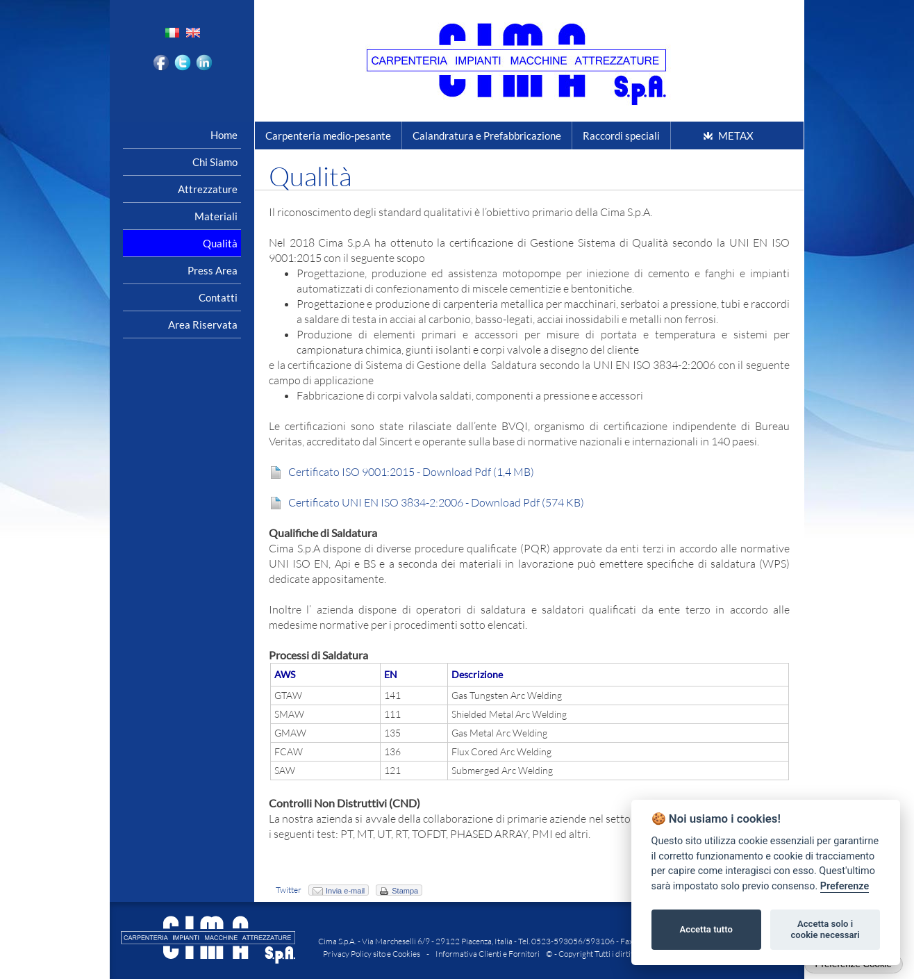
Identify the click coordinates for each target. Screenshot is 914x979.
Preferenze (844, 886)
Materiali (216, 216)
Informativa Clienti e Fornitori (487, 953)
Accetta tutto (706, 929)
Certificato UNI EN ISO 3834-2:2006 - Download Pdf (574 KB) (434, 502)
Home (224, 135)
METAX (736, 135)
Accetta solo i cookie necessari (824, 929)
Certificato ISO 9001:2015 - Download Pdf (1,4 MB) (409, 472)
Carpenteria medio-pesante (328, 135)
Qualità (220, 243)
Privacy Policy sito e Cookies (371, 953)
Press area (213, 270)
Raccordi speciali (621, 135)
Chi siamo (215, 162)
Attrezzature (208, 189)
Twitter (288, 890)
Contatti (218, 297)
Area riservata (203, 324)
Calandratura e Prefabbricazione (487, 135)
